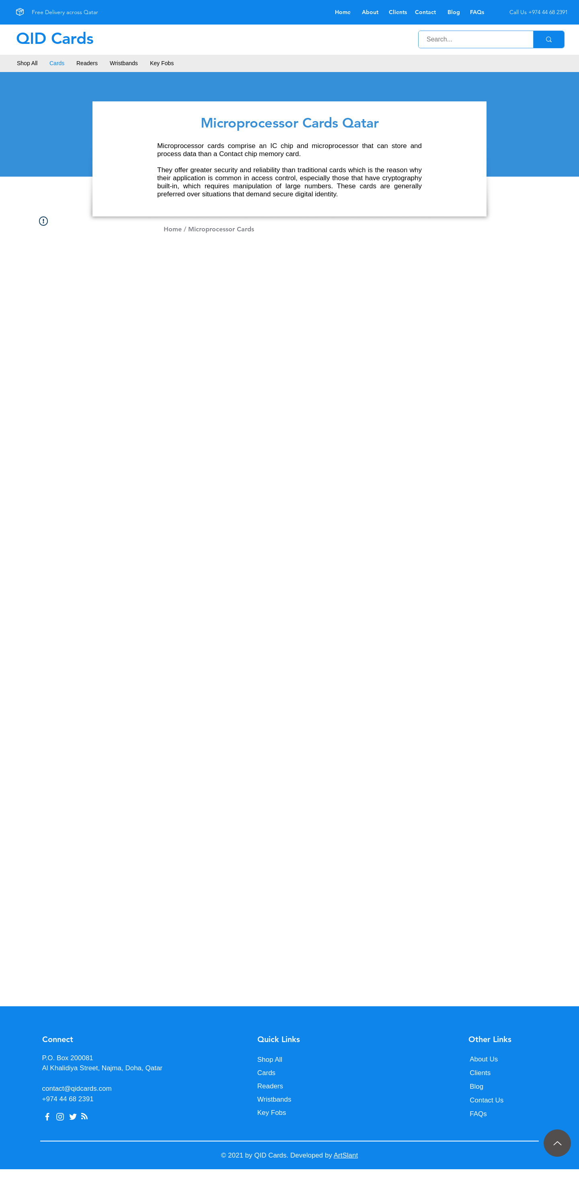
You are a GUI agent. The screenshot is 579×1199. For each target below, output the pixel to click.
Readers (270, 1086)
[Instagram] (60, 1117)
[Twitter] (73, 1117)
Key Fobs (271, 1113)
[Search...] (471, 39)
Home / (175, 229)
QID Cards (55, 38)
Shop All (269, 1059)
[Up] (557, 1143)
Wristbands (274, 1099)
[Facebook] (47, 1117)
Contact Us (486, 1100)
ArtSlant (346, 1155)
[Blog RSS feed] (84, 1116)
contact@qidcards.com (77, 1088)
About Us (484, 1059)
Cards (266, 1073)
